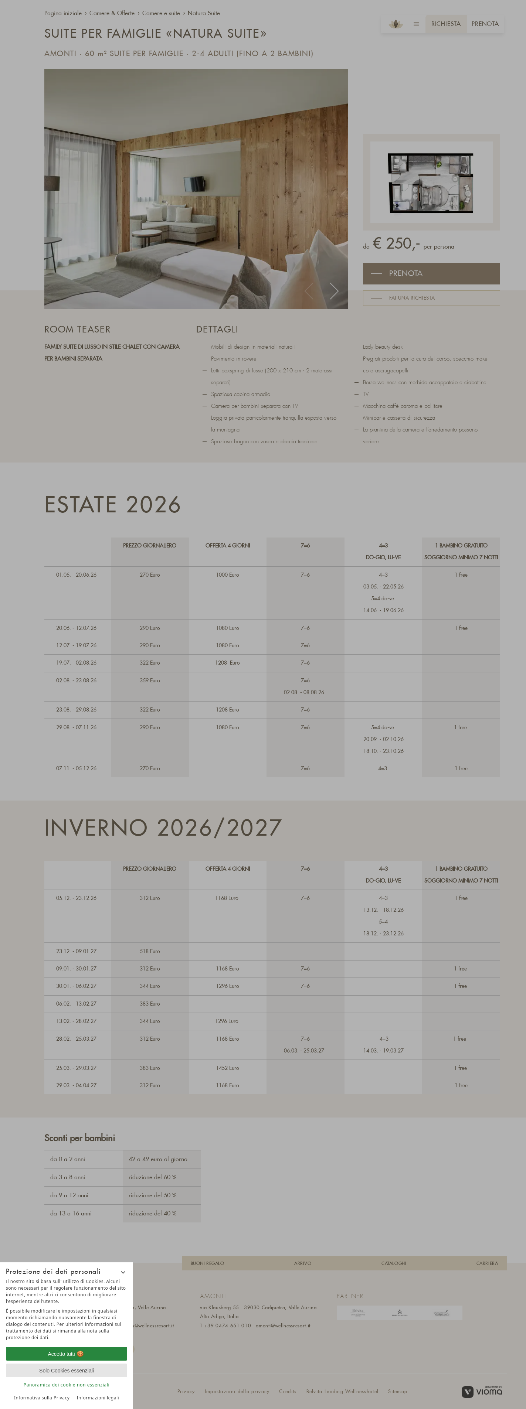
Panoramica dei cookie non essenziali (66, 1385)
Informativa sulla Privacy (41, 1398)
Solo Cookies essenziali (66, 1371)
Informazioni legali (98, 1398)
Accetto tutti (66, 1354)
